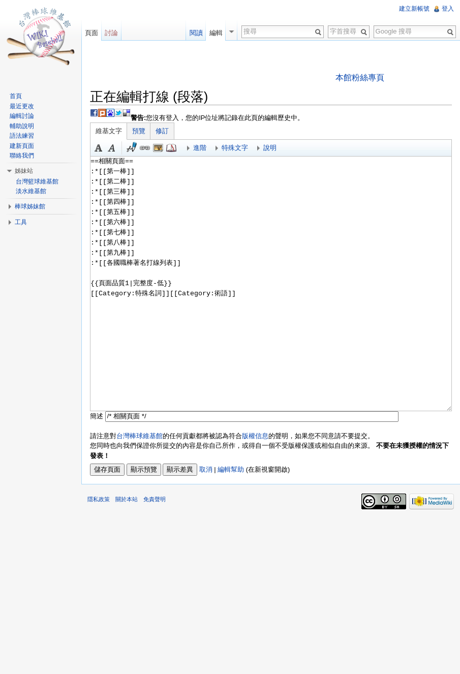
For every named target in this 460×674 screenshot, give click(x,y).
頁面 (91, 33)
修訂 (162, 131)
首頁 (16, 96)
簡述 (96, 416)
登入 (448, 8)
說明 (270, 147)
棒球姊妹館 (30, 206)
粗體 (98, 148)
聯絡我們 (22, 155)
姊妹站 (24, 170)
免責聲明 (154, 499)
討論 (111, 33)
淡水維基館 (31, 191)
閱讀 (196, 33)
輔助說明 (22, 126)
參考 (171, 148)
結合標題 (158, 148)
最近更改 (22, 106)
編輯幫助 (231, 469)
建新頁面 (22, 145)
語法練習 (22, 135)
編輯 (216, 33)
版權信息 (255, 436)
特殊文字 (235, 147)
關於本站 (126, 499)
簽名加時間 (131, 148)
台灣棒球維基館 (139, 436)
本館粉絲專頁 (359, 77)
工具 (21, 222)
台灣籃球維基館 (37, 181)
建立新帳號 (414, 8)
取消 (205, 469)
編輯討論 (22, 115)
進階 (199, 147)
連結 (144, 148)
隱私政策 (98, 499)
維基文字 (109, 131)
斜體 (111, 148)
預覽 (138, 131)
